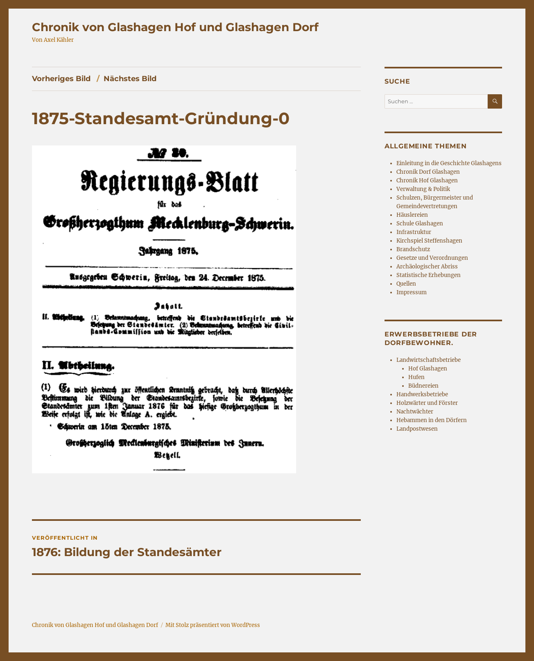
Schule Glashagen (419, 223)
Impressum (411, 292)
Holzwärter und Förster (427, 403)
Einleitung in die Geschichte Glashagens (449, 163)
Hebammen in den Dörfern (431, 420)
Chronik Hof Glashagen (427, 180)
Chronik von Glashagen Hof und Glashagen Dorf (175, 27)
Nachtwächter (414, 411)
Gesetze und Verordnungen (432, 257)
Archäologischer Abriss (427, 266)
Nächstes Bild (130, 78)
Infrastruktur (413, 232)
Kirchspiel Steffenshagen (429, 240)
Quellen (406, 283)
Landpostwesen (417, 428)
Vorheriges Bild (61, 78)
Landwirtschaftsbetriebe (428, 360)
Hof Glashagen (427, 368)
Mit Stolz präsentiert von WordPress (212, 625)
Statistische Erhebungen (428, 275)
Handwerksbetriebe (422, 394)
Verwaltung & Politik (423, 189)
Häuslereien (412, 214)
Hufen (416, 377)
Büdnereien (423, 385)
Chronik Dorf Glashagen (428, 171)
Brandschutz (413, 249)
